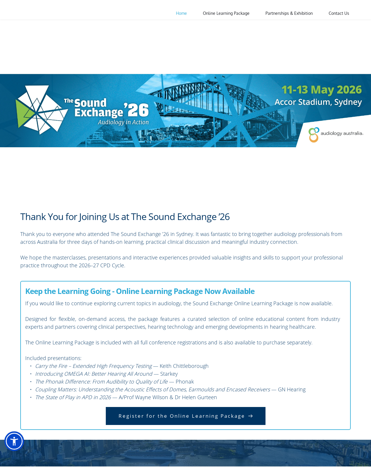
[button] (14, 441)
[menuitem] (181, 13)
